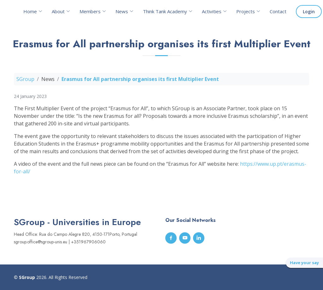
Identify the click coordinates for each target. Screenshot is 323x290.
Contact (278, 11)
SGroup (25, 81)
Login (309, 11)
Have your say (304, 262)
